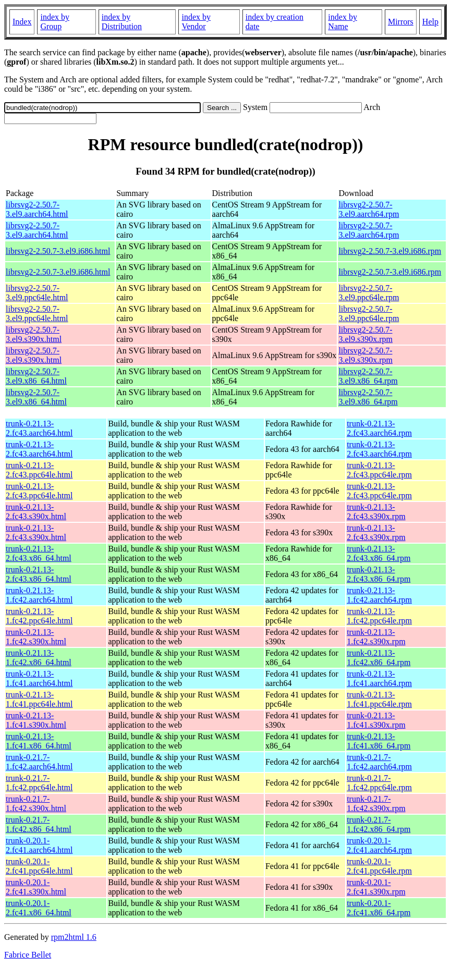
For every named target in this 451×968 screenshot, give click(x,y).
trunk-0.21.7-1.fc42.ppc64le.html (39, 783)
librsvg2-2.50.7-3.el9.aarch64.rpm (368, 209)
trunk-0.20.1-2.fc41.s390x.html (36, 887)
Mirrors (400, 21)
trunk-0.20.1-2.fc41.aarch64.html (39, 845)
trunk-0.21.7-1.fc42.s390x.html (36, 803)
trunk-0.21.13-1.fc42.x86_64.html (38, 657)
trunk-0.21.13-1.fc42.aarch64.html (39, 595)
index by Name (342, 22)
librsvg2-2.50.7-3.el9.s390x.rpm (365, 334)
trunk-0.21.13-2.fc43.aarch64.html (39, 428)
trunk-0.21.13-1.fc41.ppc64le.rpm (379, 699)
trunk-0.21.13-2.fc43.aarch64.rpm (379, 428)
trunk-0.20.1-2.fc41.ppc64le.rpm (379, 866)
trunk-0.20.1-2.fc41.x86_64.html (38, 908)
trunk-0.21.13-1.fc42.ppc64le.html (39, 616)
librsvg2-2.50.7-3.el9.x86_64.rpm (367, 376)
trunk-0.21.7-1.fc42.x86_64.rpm (378, 824)
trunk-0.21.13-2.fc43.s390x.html (36, 512)
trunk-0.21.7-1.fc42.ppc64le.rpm (379, 783)
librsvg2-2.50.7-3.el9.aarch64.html (37, 209)
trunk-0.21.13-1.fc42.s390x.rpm (376, 637)
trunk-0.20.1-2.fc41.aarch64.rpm (379, 845)
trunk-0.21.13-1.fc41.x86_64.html (38, 741)
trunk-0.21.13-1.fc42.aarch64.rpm (379, 595)
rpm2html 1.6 (73, 937)
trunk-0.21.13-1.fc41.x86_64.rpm (378, 741)
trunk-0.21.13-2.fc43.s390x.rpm (376, 512)
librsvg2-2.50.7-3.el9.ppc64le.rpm (368, 293)
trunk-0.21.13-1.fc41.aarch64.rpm (379, 678)
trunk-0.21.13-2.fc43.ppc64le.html (39, 470)
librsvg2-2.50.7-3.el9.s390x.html (34, 334)
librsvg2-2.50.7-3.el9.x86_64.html (36, 376)
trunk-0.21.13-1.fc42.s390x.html (36, 637)
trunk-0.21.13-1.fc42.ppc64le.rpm (379, 616)
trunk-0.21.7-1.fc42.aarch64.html (39, 762)
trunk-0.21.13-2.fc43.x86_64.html (38, 553)
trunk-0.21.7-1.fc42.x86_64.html (38, 824)
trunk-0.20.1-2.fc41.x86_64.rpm (378, 908)
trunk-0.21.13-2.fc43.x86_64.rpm (378, 553)
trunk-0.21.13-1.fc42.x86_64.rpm (378, 657)
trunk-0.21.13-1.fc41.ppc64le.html (39, 699)
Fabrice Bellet (27, 954)
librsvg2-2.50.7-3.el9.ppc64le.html (37, 293)
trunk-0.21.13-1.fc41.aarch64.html (39, 678)
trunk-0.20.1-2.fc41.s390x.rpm (376, 887)
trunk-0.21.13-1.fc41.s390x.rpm (376, 720)
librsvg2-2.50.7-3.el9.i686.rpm (389, 251)
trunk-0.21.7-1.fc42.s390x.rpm (376, 803)
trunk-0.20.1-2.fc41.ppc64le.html (39, 866)
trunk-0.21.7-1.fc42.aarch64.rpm (379, 762)
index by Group (54, 22)
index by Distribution (122, 22)
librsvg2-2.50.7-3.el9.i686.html (58, 251)
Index (22, 21)
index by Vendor (196, 22)
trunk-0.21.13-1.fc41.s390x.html (36, 720)
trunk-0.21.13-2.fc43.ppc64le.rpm (379, 470)
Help (430, 21)
